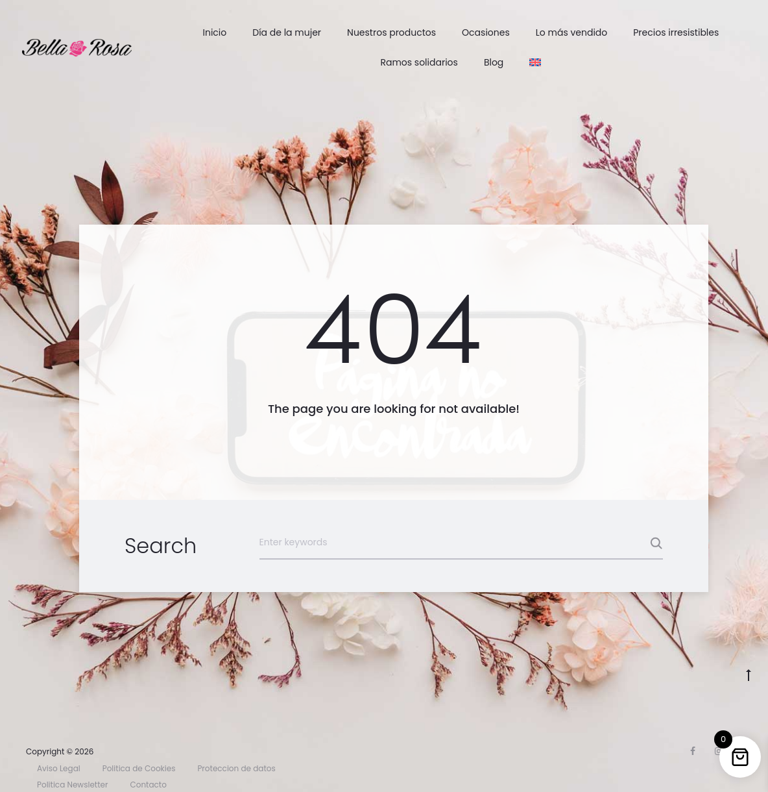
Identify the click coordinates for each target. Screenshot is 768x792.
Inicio (214, 32)
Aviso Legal (58, 768)
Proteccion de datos (236, 768)
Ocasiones (486, 32)
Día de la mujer (286, 32)
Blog (493, 62)
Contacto (148, 784)
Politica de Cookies (139, 768)
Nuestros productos (391, 32)
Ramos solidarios (418, 62)
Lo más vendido (572, 32)
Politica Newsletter (72, 784)
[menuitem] (535, 62)
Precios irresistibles (676, 32)
